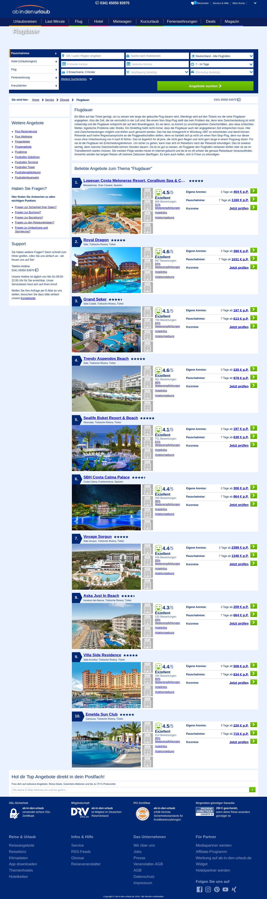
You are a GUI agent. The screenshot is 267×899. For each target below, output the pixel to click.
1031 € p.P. (244, 258)
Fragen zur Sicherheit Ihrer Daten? (36, 207)
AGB (137, 870)
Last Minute (55, 21)
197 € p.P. (245, 309)
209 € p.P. (245, 606)
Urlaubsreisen (25, 21)
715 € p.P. (245, 733)
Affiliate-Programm (211, 852)
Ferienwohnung (20, 77)
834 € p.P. (245, 673)
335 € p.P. (245, 369)
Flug (78, 21)
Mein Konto (239, 3)
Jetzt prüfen (243, 207)
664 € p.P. (245, 614)
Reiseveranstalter (86, 864)
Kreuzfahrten (19, 85)
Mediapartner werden (214, 845)
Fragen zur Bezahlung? (29, 217)
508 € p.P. (245, 665)
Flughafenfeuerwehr (27, 177)
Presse (139, 858)
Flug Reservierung (26, 131)
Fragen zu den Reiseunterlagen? (35, 222)
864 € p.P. (245, 495)
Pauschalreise (20, 53)
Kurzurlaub (150, 21)
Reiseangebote (21, 845)
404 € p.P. (245, 191)
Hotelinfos (161, 212)
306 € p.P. (245, 487)
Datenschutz (144, 877)
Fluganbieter (22, 141)
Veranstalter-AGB (148, 864)
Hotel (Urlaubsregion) (24, 61)
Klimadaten (18, 858)
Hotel (98, 21)
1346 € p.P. (244, 555)
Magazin (232, 21)
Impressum (143, 883)
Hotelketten (18, 877)
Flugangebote (23, 146)
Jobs (137, 852)
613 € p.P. (245, 317)
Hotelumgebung (164, 217)
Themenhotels (21, 870)
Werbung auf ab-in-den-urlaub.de (223, 858)
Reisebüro (17, 852)
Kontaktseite (28, 298)
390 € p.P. (245, 250)
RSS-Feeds (81, 852)
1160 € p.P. (244, 199)
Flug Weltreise (23, 136)
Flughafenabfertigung (28, 172)
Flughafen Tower (25, 167)
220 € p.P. (245, 724)
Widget (202, 864)
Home (35, 99)
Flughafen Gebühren (27, 157)
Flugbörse (21, 152)
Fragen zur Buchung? (28, 212)
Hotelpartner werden (213, 870)
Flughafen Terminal (26, 162)
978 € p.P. (245, 377)
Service (49, 99)
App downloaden (23, 864)
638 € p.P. (245, 436)
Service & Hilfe (221, 3)
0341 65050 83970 (114, 3)
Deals (211, 21)
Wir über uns (144, 845)
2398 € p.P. (244, 546)
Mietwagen (122, 21)
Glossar (64, 99)
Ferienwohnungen (182, 21)
